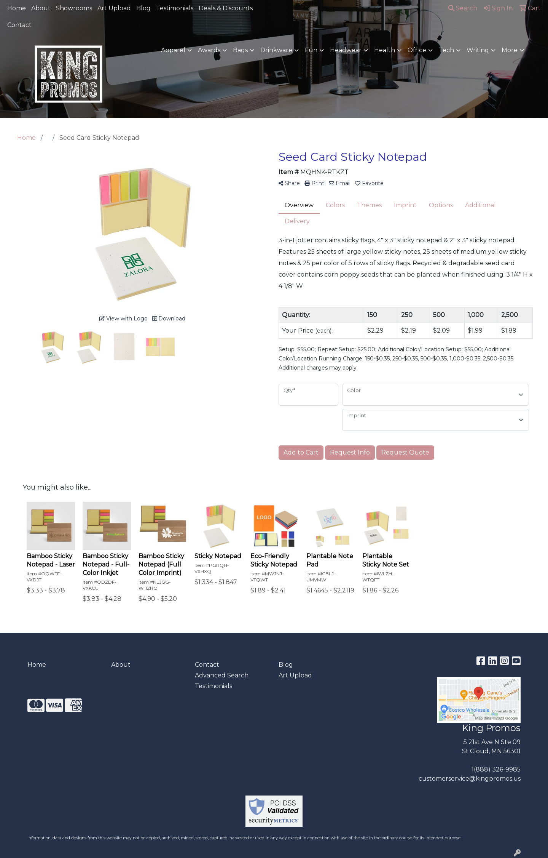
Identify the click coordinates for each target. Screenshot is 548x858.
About (41, 8)
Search (462, 8)
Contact (19, 25)
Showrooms (74, 8)
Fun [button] (311, 50)
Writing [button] (478, 50)
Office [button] (417, 50)
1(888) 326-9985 (496, 769)
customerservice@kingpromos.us (470, 778)
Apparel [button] (173, 50)
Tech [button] (446, 50)
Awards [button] (209, 50)
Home (16, 8)
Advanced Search (222, 675)
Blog (143, 8)
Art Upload (114, 8)
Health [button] (384, 50)
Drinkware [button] (276, 50)
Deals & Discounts (226, 8)
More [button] (510, 50)
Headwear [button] (346, 50)
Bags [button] (240, 50)
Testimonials (174, 8)
